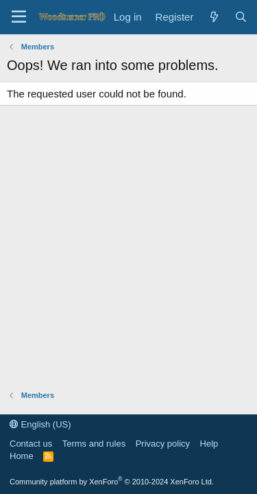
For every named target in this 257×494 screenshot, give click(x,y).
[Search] (241, 17)
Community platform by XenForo (112, 482)
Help (209, 443)
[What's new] (213, 17)
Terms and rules (93, 443)
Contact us (31, 443)
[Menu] (19, 17)
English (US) (40, 424)
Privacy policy (163, 443)
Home (22, 456)
